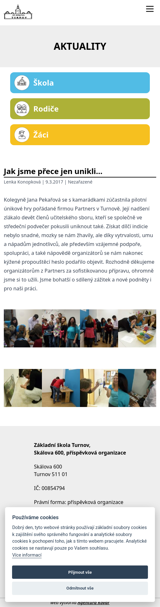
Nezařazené (80, 182)
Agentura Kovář (93, 602)
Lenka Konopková (22, 182)
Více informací (27, 555)
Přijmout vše (80, 572)
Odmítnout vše (80, 588)
